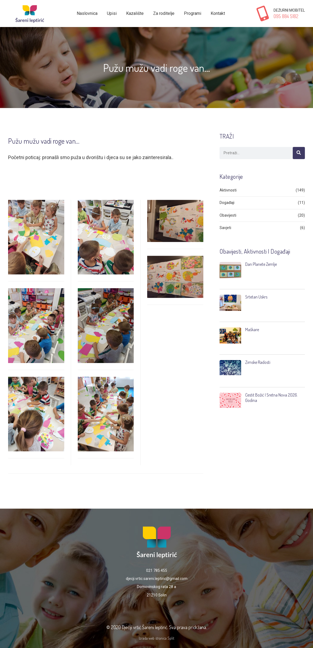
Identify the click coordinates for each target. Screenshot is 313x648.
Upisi (112, 13)
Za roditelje (163, 13)
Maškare (252, 329)
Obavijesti (228, 215)
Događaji (227, 202)
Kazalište (135, 13)
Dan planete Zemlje (261, 264)
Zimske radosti (257, 362)
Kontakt (218, 13)
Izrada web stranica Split (156, 638)
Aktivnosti (228, 190)
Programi (192, 13)
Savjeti (225, 228)
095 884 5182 (286, 16)
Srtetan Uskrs (256, 297)
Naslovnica (87, 13)
